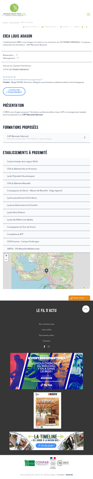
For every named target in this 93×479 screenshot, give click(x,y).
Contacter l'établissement (14, 91)
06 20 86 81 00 (9, 77)
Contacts (46, 341)
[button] (46, 270)
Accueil (5, 22)
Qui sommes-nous (46, 324)
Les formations (14, 22)
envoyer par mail (51, 26)
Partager (78, 26)
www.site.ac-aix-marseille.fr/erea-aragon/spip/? (22, 80)
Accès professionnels (27, 475)
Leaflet (86, 288)
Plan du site (39, 475)
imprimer (67, 26)
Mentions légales (49, 475)
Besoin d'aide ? (79, 298)
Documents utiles (46, 335)
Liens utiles (46, 330)
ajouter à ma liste (34, 26)
